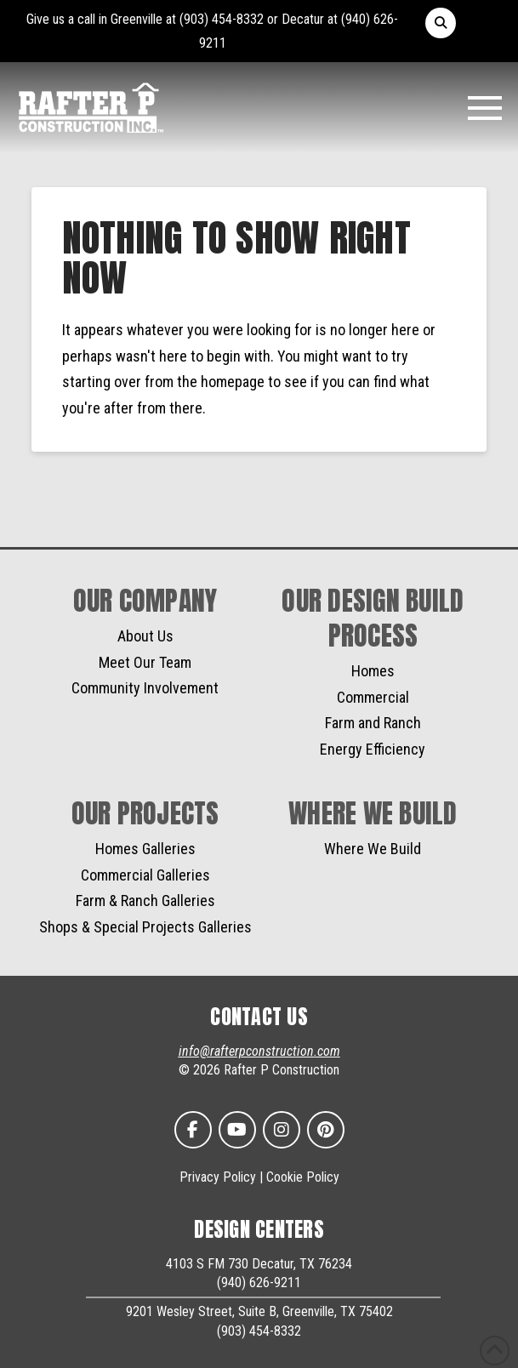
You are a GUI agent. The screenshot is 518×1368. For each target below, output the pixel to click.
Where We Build (372, 849)
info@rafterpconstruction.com (259, 1051)
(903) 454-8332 (221, 19)
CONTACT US (259, 1016)
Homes (373, 671)
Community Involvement (145, 688)
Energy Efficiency (372, 749)
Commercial (373, 697)
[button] (440, 23)
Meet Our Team (145, 662)
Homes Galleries (145, 849)
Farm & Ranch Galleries (145, 900)
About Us (145, 636)
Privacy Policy (217, 1177)
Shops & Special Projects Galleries (145, 927)
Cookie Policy (302, 1177)
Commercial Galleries (145, 875)
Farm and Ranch (373, 723)
